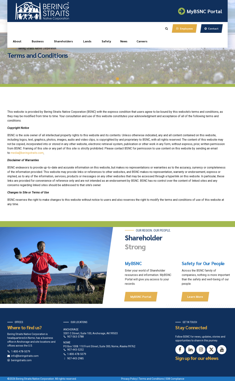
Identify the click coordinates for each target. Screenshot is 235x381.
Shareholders (63, 41)
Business (38, 41)
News (123, 41)
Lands (87, 41)
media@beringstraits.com (27, 153)
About (17, 41)
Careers (142, 41)
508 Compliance (175, 378)
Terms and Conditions (151, 378)
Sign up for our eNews (196, 358)
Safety (106, 41)
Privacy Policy (129, 378)
